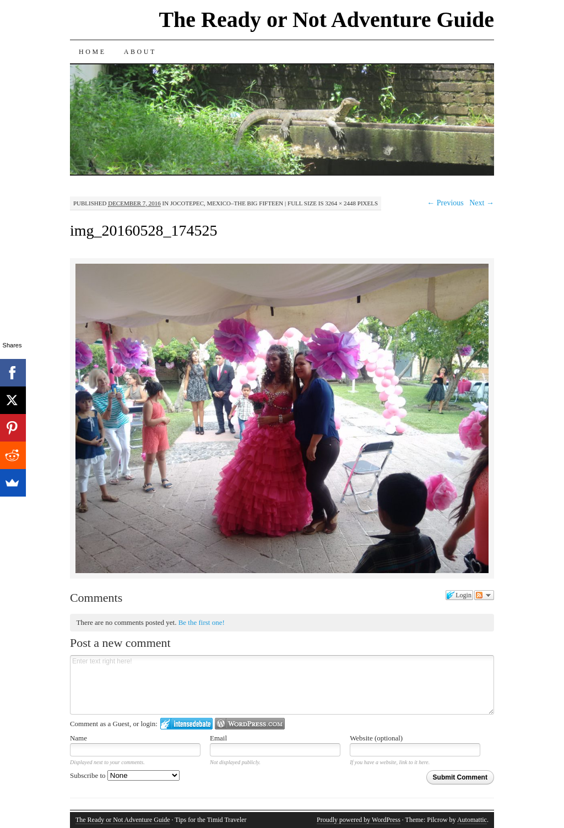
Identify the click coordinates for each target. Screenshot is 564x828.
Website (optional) (376, 738)
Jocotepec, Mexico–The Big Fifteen (226, 203)
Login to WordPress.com (250, 723)
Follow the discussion (484, 595)
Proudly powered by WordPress (358, 820)
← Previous (445, 203)
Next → (481, 203)
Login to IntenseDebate (186, 723)
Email (218, 738)
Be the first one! (201, 622)
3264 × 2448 (340, 203)
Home (92, 52)
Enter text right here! (282, 685)
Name (78, 738)
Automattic (472, 820)
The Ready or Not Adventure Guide (326, 19)
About (140, 52)
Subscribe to (125, 775)
